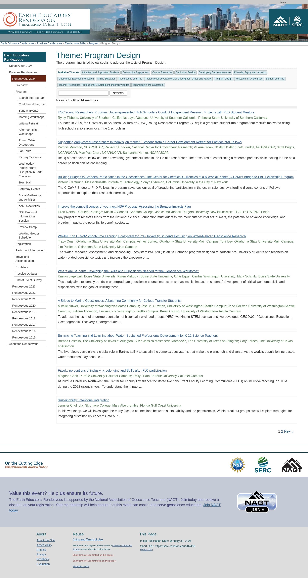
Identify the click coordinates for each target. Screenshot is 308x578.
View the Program (20, 32)
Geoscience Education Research (76, 78)
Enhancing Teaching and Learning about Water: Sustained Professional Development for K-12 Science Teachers (138, 335)
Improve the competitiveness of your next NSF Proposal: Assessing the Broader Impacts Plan (124, 206)
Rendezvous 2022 (24, 292)
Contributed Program (32, 104)
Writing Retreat (28, 123)
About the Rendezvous (23, 344)
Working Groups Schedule (29, 235)
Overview (21, 85)
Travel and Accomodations (25, 259)
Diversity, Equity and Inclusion (250, 72)
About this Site (46, 540)
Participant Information (29, 250)
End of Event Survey (28, 280)
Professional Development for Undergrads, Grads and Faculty (178, 78)
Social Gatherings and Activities (30, 197)
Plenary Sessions (30, 157)
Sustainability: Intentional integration (83, 400)
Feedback (43, 559)
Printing (41, 549)
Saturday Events (29, 189)
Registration (23, 244)
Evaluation (43, 564)
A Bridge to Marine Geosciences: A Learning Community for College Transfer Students (119, 300)
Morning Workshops (31, 117)
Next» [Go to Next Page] (288, 431)
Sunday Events (28, 110)
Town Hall (25, 182)
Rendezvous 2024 (75, 43)
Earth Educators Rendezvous (17, 43)
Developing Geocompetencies (215, 72)
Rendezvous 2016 (24, 331)
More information (81, 566)
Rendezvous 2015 (24, 337)
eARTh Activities (29, 206)
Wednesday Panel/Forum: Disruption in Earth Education (30, 170)
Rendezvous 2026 (20, 65)
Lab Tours (25, 151)
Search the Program (49, 32)
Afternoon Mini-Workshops (28, 132)
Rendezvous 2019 (24, 312)
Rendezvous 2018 (24, 318)
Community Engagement (136, 72)
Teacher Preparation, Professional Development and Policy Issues (94, 85)
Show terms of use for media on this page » (94, 561)
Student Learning (275, 78)
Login (283, 2)
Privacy (41, 554)
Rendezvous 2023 (24, 286)
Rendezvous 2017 (24, 324)
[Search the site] (83, 93)
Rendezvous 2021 (24, 299)
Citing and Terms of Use (88, 539)
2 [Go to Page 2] (282, 431)
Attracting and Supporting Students (100, 72)
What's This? (146, 549)
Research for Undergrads (249, 78)
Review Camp (28, 227)
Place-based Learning (130, 78)
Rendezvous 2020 (24, 305)
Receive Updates (26, 273)
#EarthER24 (74, 32)
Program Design (223, 78)
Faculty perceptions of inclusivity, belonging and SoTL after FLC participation (112, 370)
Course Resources (162, 72)
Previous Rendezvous (49, 43)
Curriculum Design (185, 72)
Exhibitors (21, 267)
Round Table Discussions (27, 142)
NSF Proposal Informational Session (28, 216)
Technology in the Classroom (148, 85)
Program (93, 43)
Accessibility (44, 545)
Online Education (106, 78)
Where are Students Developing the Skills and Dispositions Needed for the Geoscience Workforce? (128, 271)
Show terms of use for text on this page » (93, 555)
